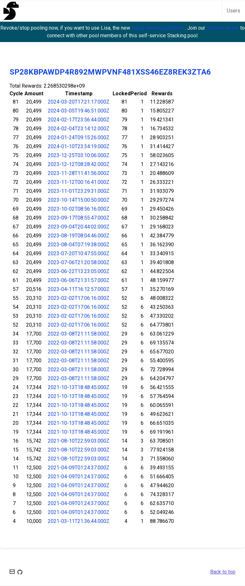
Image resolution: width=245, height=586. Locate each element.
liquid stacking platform (158, 28)
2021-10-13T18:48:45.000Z (78, 387)
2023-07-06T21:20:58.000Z (78, 262)
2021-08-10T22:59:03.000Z (78, 441)
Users (233, 11)
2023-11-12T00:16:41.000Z (78, 182)
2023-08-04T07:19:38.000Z (78, 245)
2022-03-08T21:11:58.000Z (78, 334)
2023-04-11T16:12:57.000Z (78, 289)
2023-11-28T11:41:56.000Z (78, 173)
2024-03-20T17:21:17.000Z (78, 102)
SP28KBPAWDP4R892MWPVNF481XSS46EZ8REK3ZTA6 (110, 72)
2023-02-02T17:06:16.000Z (78, 298)
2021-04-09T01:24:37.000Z (78, 468)
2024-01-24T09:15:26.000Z (78, 137)
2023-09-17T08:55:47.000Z (78, 218)
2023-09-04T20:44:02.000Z (78, 227)
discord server (223, 28)
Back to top (222, 572)
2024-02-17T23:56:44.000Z (78, 120)
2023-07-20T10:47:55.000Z (78, 253)
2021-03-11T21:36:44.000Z (78, 521)
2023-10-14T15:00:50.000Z (78, 200)
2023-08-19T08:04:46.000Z (78, 236)
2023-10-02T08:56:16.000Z (78, 209)
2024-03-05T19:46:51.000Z (78, 111)
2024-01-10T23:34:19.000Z (78, 146)
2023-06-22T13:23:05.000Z (78, 271)
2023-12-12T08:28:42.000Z (78, 164)
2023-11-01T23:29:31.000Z (78, 191)
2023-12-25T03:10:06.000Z (78, 155)
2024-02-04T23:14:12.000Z (78, 129)
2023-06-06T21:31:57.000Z (78, 280)
